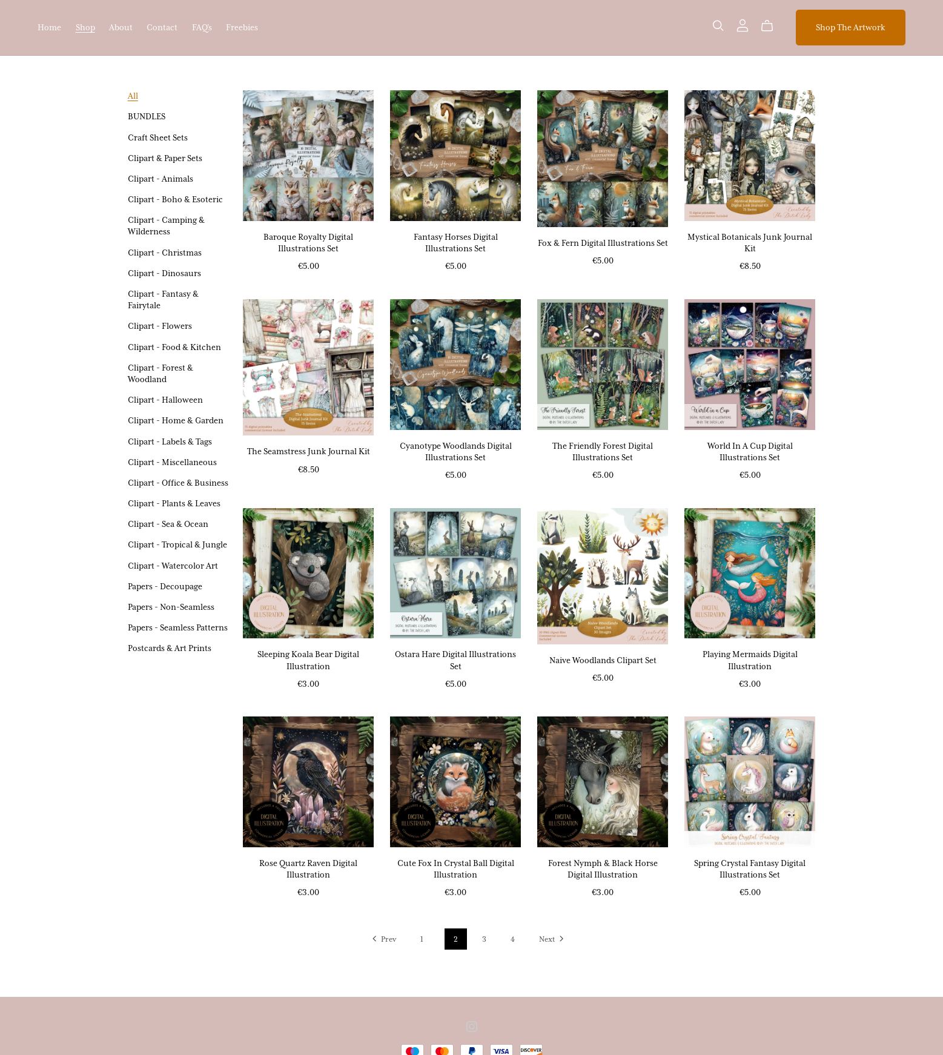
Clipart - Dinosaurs (164, 273)
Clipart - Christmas (165, 252)
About (121, 27)
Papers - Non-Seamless (171, 607)
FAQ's (202, 27)
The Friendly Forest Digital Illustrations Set (602, 451)
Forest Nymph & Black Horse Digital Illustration (603, 868)
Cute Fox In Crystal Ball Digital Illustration (455, 868)
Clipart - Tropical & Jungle (177, 544)
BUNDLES (146, 116)
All (133, 96)
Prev (383, 939)
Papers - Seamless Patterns (178, 627)
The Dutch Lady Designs (472, 27)
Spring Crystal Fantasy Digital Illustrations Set (750, 868)
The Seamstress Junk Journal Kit (308, 451)
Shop (85, 27)
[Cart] (772, 26)
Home (49, 27)
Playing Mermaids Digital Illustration (750, 659)
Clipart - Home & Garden (175, 420)
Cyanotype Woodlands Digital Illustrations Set (456, 451)
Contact (162, 27)
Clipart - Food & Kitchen (174, 347)
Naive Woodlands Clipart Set (603, 660)
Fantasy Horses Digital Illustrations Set (456, 242)
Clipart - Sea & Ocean (168, 524)
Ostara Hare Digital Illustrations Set (455, 659)
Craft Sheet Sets (158, 137)
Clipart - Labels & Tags (170, 441)
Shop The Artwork (850, 27)
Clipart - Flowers (160, 326)
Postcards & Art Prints (169, 648)
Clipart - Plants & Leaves (174, 503)
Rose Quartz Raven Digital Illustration (308, 868)
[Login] (742, 24)
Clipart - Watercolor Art (173, 565)
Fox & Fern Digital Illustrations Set (603, 243)
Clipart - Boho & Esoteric (175, 199)
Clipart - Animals (160, 179)
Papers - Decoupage (165, 586)
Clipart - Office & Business (178, 483)
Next (552, 939)
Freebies (242, 27)
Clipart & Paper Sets (165, 158)
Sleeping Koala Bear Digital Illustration (308, 659)
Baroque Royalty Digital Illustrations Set (308, 242)
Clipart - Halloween (165, 400)
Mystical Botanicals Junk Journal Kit (749, 242)
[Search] (718, 25)
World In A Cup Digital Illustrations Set (750, 451)
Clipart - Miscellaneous (172, 462)
